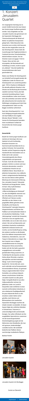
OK (14, 7)
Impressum (12, 399)
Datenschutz (23, 399)
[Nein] (27, 5)
